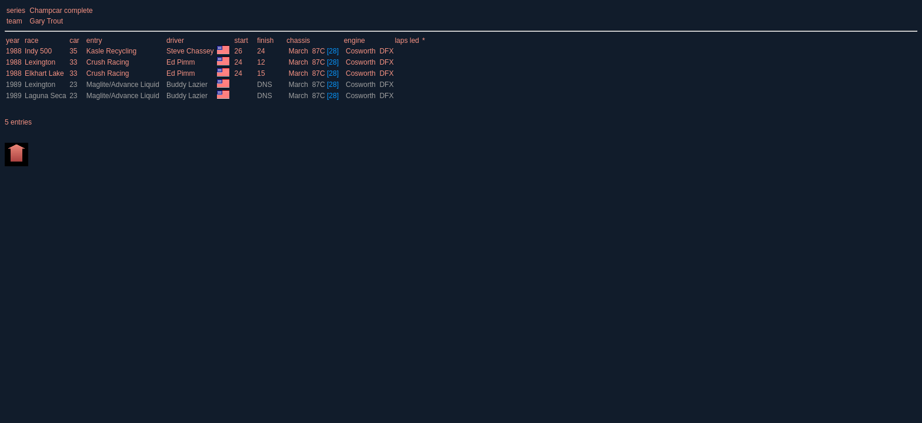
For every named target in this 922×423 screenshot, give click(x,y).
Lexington (40, 62)
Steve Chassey (191, 51)
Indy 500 (38, 51)
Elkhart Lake (44, 73)
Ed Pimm (181, 62)
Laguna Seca (45, 96)
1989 (14, 84)
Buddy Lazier (187, 84)
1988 (14, 51)
